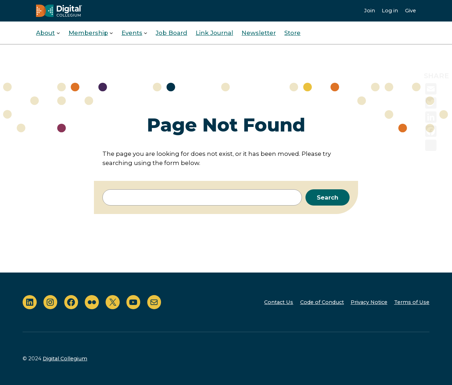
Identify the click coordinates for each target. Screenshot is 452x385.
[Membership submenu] (111, 33)
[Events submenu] (145, 33)
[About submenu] (58, 33)
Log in (390, 10)
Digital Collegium (65, 358)
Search (327, 197)
